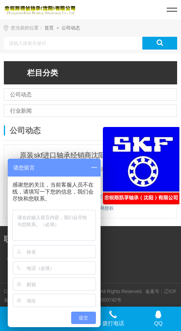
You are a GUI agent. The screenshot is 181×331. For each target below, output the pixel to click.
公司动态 (70, 28)
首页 (49, 28)
